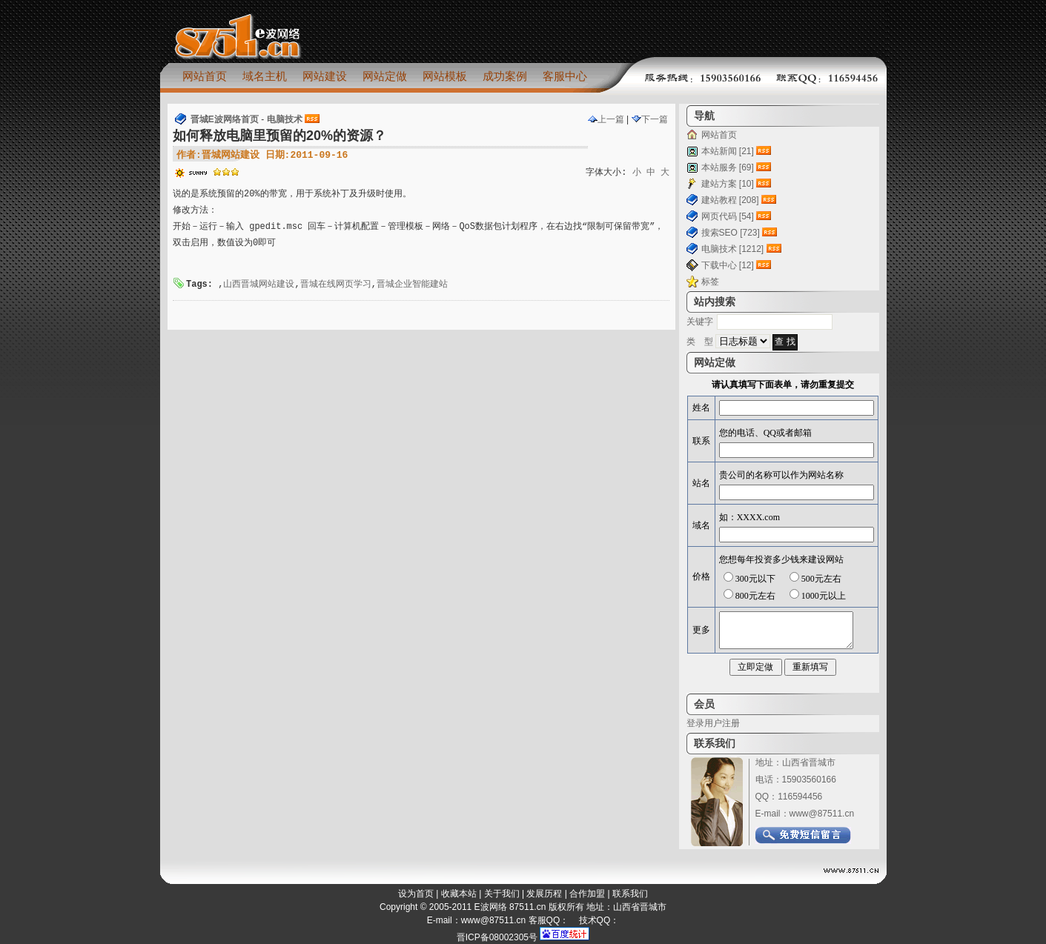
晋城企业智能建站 (412, 284)
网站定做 (385, 76)
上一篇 (606, 119)
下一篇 (650, 119)
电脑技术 (284, 119)
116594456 (800, 796)
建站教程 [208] (730, 200)
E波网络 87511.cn (510, 907)
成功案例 (505, 76)
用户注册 (722, 723)
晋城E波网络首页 (225, 119)
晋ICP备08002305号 (497, 937)
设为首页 (416, 893)
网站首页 (204, 76)
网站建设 (324, 76)
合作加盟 (587, 893)
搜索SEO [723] (730, 232)
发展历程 (544, 893)
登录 (695, 723)
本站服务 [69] (727, 167)
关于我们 (502, 893)
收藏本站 (459, 893)
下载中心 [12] (727, 265)
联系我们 (630, 893)
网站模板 (445, 76)
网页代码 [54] (727, 216)
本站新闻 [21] (727, 151)
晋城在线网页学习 (335, 284)
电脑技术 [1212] (732, 249)
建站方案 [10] (727, 184)
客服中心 (565, 76)
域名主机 (264, 76)
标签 (710, 281)
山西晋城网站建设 (258, 284)
